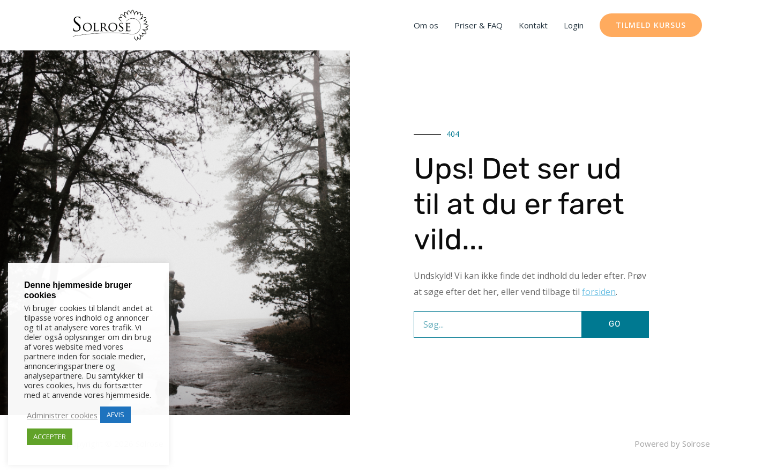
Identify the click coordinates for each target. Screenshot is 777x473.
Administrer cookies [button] (62, 415)
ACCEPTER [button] (49, 436)
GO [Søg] (615, 324)
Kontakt (533, 25)
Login (574, 25)
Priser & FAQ (478, 25)
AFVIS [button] (115, 414)
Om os (426, 25)
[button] (651, 25)
